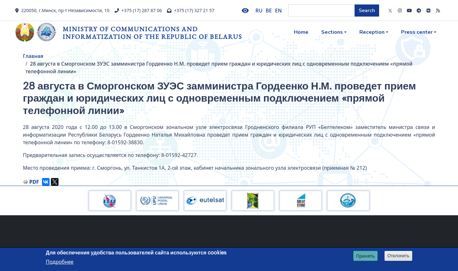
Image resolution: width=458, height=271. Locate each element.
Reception (372, 32)
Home (301, 32)
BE (269, 10)
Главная (33, 56)
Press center (417, 32)
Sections (332, 32)
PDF (34, 181)
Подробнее (59, 261)
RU (258, 10)
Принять (365, 256)
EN (278, 10)
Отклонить (398, 255)
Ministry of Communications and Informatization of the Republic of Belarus (152, 32)
